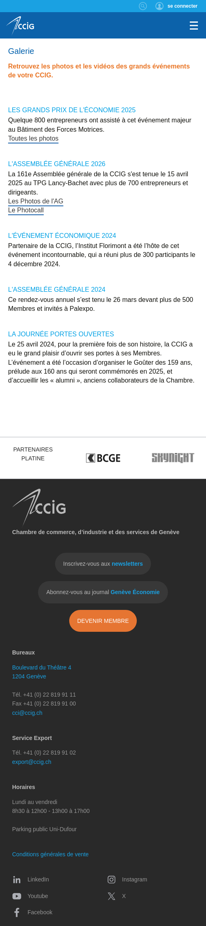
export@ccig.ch (31, 762)
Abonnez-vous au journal (102, 592)
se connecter (183, 6)
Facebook (32, 912)
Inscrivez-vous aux (103, 563)
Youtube (30, 896)
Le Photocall (26, 210)
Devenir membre (103, 621)
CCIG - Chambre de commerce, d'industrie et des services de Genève (20, 26)
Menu (194, 25)
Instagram (127, 879)
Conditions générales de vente (50, 854)
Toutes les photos (33, 138)
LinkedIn (30, 879)
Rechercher (143, 6)
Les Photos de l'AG (35, 201)
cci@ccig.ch (27, 713)
